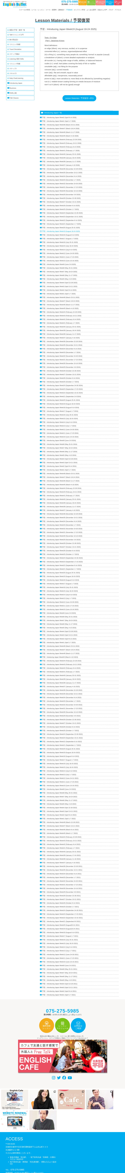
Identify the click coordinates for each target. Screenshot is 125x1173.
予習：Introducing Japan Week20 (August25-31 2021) (60, 925)
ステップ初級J (14, 54)
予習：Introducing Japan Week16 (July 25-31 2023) (60, 587)
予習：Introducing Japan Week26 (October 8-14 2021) (61, 903)
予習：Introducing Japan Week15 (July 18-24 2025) (60, 246)
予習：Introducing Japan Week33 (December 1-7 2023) (61, 525)
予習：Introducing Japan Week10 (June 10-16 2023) (60, 609)
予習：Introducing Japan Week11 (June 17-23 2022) (60, 782)
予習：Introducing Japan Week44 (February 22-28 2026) (61, 140)
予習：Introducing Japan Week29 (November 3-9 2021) (61, 892)
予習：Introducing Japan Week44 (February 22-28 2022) (61, 837)
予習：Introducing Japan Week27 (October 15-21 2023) (61, 547)
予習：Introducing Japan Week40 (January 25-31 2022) (61, 852)
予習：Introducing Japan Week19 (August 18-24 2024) (61, 404)
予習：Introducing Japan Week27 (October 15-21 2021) (61, 899)
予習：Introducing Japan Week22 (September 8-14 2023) (62, 565)
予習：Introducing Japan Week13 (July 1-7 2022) (59, 775)
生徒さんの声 (102, 10)
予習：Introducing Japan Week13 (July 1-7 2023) (59, 598)
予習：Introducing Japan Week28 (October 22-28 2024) (61, 371)
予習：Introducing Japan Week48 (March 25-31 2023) (60, 646)
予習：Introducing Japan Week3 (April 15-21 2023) (59, 635)
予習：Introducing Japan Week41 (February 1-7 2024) (61, 496)
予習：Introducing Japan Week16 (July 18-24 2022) (60, 764)
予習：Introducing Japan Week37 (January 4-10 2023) (61, 510)
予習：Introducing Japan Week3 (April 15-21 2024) (59, 463)
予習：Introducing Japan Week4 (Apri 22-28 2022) (59, 808)
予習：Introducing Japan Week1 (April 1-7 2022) (59, 819)
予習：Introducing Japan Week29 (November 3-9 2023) (61, 540)
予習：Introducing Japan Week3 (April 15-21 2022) (59, 811)
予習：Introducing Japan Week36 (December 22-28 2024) (62, 341)
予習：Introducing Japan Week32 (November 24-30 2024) (62, 356)
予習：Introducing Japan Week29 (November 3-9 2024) (61, 367)
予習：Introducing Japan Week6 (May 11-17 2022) (59, 800)
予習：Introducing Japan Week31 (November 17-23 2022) (62, 708)
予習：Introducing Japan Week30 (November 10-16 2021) (62, 888)
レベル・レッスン (38, 10)
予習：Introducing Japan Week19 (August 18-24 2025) (61, 231)
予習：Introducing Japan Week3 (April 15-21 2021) (59, 987)
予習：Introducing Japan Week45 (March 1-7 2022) (60, 833)
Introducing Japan (16, 83)
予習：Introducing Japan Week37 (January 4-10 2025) (61, 338)
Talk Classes (14, 98)
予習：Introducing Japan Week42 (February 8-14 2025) (61, 319)
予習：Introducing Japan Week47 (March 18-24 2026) (60, 128)
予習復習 (69, 10)
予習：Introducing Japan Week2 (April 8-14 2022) (59, 815)
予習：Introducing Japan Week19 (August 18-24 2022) (61, 752)
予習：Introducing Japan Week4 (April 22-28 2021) (59, 984)
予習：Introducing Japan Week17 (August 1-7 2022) (60, 760)
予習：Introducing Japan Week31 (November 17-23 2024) (62, 360)
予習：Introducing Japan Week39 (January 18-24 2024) (61, 503)
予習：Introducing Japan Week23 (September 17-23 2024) (62, 389)
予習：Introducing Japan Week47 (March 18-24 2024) (60, 477)
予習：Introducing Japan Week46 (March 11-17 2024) (60, 481)
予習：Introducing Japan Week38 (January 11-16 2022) (61, 859)
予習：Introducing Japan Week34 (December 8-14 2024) (61, 349)
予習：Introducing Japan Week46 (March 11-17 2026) (60, 132)
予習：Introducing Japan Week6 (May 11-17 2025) (59, 275)
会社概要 (46, 1162)
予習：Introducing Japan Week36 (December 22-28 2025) (62, 169)
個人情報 (56, 1162)
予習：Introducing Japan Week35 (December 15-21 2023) (62, 518)
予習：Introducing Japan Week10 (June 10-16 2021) (60, 962)
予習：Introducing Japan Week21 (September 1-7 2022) (61, 745)
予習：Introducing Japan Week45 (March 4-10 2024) (60, 485)
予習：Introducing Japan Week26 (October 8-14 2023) (61, 551)
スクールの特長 (24, 10)
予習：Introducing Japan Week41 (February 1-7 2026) (61, 151)
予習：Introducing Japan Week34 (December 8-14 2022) (61, 697)
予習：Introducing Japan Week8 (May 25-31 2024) (59, 444)
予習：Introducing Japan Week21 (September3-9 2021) (61, 921)
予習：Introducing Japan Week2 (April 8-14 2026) (59, 117)
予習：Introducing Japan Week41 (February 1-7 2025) (61, 323)
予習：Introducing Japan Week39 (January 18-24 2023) (61, 679)
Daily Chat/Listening (16, 78)
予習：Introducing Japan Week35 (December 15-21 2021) (62, 870)
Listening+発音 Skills (16, 59)
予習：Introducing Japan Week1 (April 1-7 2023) (59, 642)
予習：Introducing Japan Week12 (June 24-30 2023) (60, 602)
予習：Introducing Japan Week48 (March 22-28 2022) (60, 822)
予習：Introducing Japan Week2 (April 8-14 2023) (59, 639)
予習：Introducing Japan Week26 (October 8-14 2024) (61, 378)
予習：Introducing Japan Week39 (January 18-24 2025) (61, 330)
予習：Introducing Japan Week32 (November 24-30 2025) (62, 184)
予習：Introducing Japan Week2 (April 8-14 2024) (59, 466)
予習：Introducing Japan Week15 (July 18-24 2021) (60, 943)
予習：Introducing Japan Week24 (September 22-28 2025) (62, 213)
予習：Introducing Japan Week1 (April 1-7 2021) (59, 995)
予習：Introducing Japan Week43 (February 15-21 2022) (61, 841)
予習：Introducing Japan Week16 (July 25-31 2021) (60, 940)
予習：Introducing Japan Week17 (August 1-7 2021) (60, 936)
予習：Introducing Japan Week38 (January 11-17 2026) (61, 162)
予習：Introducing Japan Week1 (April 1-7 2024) (59, 470)
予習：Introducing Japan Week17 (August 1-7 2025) (60, 239)
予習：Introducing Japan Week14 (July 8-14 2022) (59, 771)
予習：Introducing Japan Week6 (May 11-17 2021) (59, 976)
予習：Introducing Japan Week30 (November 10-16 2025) (62, 191)
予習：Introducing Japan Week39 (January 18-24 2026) (61, 158)
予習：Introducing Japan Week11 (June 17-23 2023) (60, 606)
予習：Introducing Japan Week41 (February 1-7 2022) (61, 848)
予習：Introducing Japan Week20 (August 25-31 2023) (61, 573)
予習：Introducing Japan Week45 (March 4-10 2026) (60, 136)
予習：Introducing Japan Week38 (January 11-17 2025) (61, 334)
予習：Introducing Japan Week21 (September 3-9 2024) (61, 396)
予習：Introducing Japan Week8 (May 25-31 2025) (59, 268)
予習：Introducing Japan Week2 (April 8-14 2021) (59, 991)
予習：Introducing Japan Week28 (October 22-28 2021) (61, 896)
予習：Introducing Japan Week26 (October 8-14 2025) (61, 206)
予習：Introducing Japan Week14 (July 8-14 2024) (59, 422)
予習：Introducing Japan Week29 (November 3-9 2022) (61, 716)
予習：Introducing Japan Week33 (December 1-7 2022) (61, 701)
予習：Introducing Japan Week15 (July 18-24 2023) (60, 591)
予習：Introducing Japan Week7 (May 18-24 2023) (59, 620)
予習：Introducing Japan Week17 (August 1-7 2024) (60, 411)
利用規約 (66, 1162)
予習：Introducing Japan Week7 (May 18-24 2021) (59, 973)
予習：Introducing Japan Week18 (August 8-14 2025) (60, 235)
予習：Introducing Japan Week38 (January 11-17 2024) (61, 507)
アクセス (118, 10)
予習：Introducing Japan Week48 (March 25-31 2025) (60, 297)
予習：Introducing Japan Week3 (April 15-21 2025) (59, 286)
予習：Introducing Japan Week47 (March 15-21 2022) (60, 826)
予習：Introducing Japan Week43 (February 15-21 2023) (61, 664)
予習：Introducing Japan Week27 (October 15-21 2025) (61, 202)
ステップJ (12, 68)
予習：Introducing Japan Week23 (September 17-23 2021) (62, 914)
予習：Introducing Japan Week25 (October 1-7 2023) (60, 554)
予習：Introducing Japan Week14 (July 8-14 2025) (59, 250)
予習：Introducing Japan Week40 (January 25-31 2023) (61, 675)
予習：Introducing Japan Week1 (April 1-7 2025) (59, 294)
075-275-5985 (17, 1151)
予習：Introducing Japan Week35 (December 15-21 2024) (62, 345)
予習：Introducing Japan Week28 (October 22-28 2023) (61, 543)
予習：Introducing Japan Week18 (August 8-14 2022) (60, 756)
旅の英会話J (13, 39)
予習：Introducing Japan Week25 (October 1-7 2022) (60, 731)
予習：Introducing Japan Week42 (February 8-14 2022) (61, 844)
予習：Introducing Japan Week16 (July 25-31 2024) (60, 415)
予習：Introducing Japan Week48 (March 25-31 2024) (60, 474)
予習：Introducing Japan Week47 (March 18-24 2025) (60, 301)
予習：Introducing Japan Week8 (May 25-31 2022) (59, 793)
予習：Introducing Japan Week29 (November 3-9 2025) (61, 195)
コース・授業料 (51, 10)
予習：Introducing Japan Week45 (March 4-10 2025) (60, 308)
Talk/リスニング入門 (16, 35)
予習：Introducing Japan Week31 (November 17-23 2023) (62, 532)
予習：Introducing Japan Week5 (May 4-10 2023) (59, 628)
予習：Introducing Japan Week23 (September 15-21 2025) (62, 217)
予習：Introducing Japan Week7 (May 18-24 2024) (59, 448)
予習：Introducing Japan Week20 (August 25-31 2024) (61, 400)
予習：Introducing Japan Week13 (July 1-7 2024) (59, 426)
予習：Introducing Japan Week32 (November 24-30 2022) (62, 705)
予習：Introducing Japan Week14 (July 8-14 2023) (59, 595)
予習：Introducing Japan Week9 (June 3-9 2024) (59, 440)
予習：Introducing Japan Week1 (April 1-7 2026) (59, 121)
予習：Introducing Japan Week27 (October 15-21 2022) (61, 723)
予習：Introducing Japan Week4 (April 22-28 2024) (59, 459)
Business (13, 88)
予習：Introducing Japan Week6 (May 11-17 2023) (59, 624)
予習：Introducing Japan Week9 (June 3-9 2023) (59, 613)
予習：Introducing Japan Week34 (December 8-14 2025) (61, 176)
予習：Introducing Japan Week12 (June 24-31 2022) (60, 778)
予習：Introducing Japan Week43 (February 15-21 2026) (61, 143)
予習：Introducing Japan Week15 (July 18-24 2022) (60, 767)
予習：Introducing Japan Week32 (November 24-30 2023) (62, 529)
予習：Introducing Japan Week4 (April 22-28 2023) (59, 631)
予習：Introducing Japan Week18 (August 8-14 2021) (60, 932)
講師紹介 (61, 10)
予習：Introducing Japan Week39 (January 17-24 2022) (61, 855)
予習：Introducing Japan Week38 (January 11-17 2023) (61, 683)
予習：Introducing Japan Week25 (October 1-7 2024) (60, 382)
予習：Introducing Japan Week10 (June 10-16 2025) (60, 261)
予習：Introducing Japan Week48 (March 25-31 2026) (60, 125)
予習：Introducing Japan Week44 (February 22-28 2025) (61, 312)
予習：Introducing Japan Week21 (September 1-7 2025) (61, 224)
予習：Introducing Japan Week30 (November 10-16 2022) (62, 712)
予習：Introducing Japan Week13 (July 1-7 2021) (59, 951)
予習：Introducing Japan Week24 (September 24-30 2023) (62, 558)
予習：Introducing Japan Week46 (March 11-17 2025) (60, 305)
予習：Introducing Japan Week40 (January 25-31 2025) (61, 327)
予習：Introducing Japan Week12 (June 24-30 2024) (60, 429)
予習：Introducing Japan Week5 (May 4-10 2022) (59, 804)
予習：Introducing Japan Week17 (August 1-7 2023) (60, 584)
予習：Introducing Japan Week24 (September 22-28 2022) (62, 734)
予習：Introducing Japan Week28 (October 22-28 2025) (61, 198)
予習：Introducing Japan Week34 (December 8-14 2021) (61, 874)
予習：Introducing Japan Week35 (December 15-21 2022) (62, 694)
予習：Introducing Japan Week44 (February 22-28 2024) (61, 488)
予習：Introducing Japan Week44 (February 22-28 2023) (61, 661)
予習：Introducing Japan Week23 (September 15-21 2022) (62, 738)
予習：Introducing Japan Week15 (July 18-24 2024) (60, 419)
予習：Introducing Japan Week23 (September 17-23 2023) (62, 562)
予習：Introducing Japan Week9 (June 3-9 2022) (59, 789)
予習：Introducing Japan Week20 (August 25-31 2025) (61, 228)
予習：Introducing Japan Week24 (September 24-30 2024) (62, 385)
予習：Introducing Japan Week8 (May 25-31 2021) (59, 969)
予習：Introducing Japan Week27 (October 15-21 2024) (61, 374)
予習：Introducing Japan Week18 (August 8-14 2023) (60, 580)
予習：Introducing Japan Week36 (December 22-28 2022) (62, 690)
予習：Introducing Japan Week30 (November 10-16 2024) (62, 363)
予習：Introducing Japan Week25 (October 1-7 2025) (60, 209)
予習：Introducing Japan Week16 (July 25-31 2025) (60, 242)
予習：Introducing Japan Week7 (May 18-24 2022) (59, 797)
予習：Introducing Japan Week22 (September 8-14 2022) (62, 742)
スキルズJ (12, 73)
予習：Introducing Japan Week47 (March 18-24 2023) (60, 650)
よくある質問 (91, 10)
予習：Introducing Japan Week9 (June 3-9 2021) (59, 965)
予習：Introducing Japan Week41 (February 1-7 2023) (61, 672)
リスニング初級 (14, 64)
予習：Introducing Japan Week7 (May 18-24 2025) (59, 272)
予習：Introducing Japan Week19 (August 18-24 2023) (61, 576)
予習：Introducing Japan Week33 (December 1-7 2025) (61, 180)
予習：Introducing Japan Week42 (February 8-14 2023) (61, 668)
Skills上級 (13, 93)
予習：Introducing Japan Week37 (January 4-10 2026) (61, 165)
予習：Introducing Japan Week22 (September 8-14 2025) (62, 220)
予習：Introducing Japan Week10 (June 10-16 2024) (60, 437)
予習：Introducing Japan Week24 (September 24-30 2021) (62, 910)
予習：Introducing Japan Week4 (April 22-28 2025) (59, 283)
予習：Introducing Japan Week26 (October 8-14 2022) (61, 727)
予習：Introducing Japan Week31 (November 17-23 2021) (62, 885)
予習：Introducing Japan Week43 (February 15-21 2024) (61, 492)
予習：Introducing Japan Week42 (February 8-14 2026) (61, 147)
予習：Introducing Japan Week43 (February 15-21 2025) (61, 316)
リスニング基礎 (14, 44)
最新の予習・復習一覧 (17, 30)
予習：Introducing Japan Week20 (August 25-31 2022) (61, 749)
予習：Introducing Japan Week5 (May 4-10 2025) (59, 279)
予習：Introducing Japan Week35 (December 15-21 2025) (62, 173)
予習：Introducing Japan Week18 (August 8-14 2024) (60, 408)
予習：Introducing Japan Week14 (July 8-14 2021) (59, 947)
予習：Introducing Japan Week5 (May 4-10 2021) (59, 980)
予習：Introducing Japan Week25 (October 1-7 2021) (60, 907)
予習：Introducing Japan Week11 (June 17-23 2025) (60, 257)
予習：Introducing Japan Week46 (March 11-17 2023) (60, 653)
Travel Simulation (15, 49)
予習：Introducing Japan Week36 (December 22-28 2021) (62, 866)
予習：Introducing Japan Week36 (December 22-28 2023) (62, 514)
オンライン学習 (79, 10)
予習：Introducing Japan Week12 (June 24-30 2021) (60, 954)
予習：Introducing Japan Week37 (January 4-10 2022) (61, 863)
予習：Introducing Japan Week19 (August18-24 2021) (60, 929)
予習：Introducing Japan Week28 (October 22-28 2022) (61, 720)
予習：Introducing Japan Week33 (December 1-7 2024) (61, 352)
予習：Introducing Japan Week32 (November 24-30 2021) (62, 881)
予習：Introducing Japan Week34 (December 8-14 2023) (61, 521)
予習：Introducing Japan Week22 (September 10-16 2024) (62, 393)
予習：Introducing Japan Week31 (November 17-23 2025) (62, 187)
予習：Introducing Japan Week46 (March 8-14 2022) (60, 830)
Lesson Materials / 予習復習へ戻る (79, 98)
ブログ (111, 10)
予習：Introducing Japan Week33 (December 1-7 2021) (61, 877)
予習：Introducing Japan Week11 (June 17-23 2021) (60, 958)
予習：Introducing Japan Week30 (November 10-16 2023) (62, 536)
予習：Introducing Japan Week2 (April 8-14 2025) (59, 290)
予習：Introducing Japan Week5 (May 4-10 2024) (59, 455)
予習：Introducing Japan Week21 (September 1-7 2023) (61, 569)
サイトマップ (77, 1162)
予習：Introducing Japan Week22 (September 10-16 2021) (62, 918)
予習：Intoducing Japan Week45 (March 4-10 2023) (60, 657)
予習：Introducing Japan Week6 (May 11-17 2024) (59, 452)
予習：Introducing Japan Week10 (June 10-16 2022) (60, 786)
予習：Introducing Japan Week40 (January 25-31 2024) (61, 499)
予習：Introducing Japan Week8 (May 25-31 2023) (59, 617)
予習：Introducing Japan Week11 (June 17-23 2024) (60, 433)
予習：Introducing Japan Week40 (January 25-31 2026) (61, 154)
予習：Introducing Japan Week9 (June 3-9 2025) (59, 264)
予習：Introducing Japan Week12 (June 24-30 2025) (60, 253)
